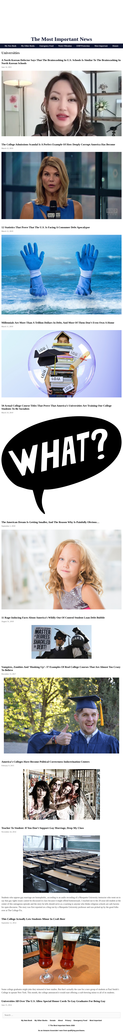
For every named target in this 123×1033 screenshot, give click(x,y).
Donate (115, 46)
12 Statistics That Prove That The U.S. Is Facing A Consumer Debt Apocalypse (45, 227)
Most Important (101, 46)
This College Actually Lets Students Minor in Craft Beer (33, 918)
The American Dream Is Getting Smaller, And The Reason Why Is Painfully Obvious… (50, 522)
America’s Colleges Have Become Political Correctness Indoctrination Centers (45, 761)
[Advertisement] (61, 19)
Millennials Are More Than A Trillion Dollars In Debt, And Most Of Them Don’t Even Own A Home (57, 322)
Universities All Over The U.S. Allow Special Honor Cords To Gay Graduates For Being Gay (53, 1001)
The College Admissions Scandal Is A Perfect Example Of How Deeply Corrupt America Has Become (58, 144)
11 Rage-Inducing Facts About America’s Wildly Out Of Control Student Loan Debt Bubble (53, 617)
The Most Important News (61, 39)
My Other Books (28, 46)
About (60, 1020)
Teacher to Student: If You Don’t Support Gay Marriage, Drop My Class (42, 827)
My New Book (10, 46)
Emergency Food (46, 46)
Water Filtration (65, 46)
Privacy (68, 1020)
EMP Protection (83, 46)
